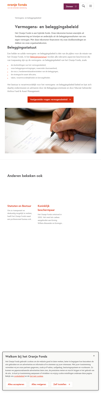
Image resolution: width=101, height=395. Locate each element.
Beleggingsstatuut (38, 57)
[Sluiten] (94, 356)
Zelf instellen (59, 384)
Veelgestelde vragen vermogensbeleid (49, 99)
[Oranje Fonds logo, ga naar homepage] (17, 6)
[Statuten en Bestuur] (20, 200)
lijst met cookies (36, 376)
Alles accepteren (16, 384)
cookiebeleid (19, 376)
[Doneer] (71, 2)
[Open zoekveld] (83, 6)
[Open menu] (90, 6)
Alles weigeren (39, 384)
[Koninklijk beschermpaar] (50, 202)
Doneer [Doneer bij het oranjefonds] (69, 6)
